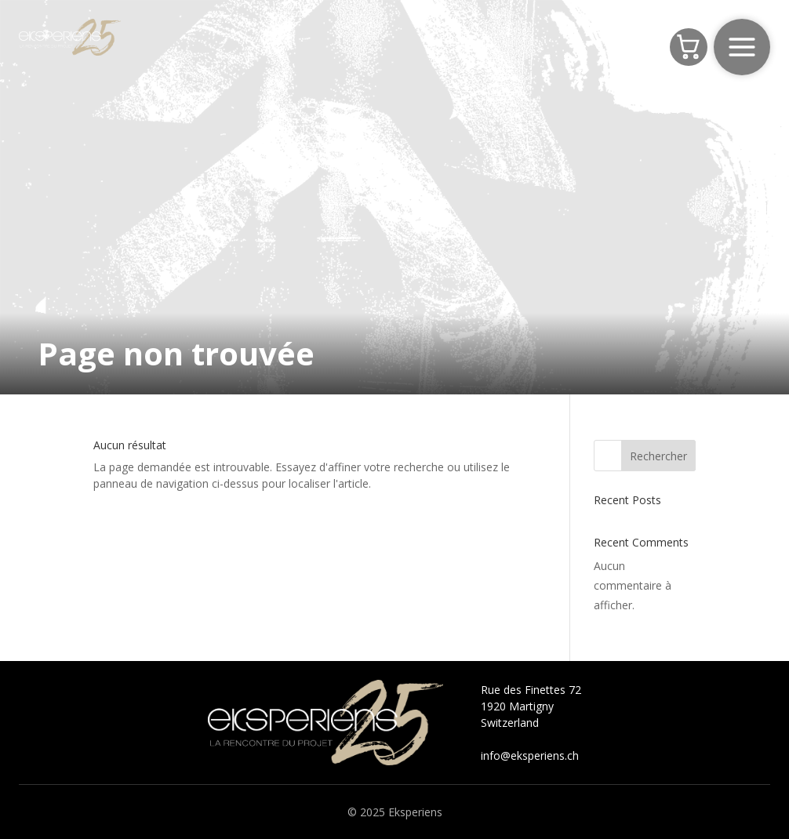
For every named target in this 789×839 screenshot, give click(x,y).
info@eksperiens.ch (530, 755)
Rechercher (658, 456)
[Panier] (688, 47)
